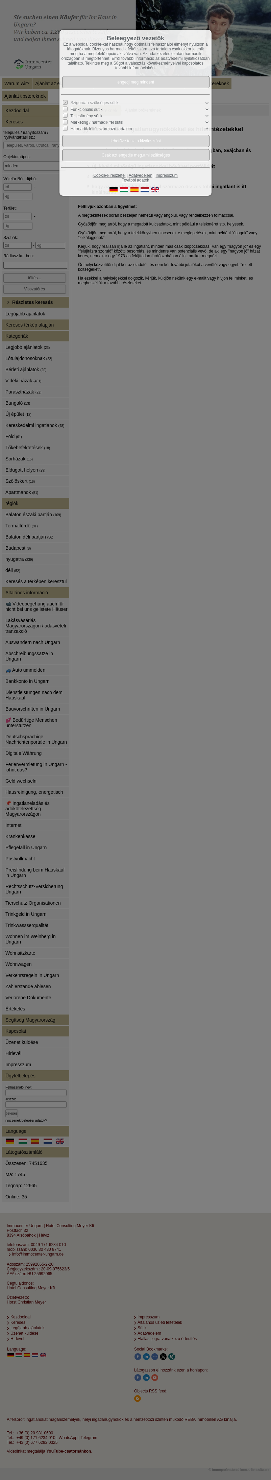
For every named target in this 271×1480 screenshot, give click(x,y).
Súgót (119, 63)
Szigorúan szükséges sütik (95, 102)
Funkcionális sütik (87, 109)
